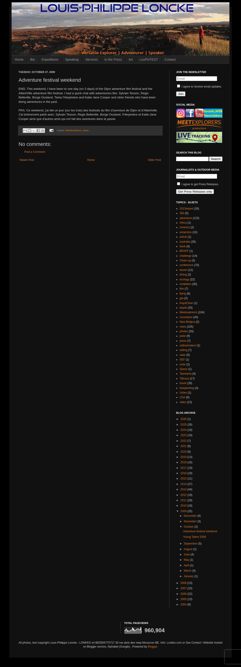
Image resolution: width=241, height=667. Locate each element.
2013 (184, 489)
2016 (184, 473)
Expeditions (50, 59)
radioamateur (188, 345)
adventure (186, 218)
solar (183, 364)
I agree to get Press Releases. (198, 184)
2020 (184, 451)
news (86, 130)
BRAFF (184, 251)
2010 (184, 505)
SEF (182, 359)
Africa (183, 222)
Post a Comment (34, 151)
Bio (32, 59)
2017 (184, 468)
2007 (184, 588)
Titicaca (184, 378)
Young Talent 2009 (194, 537)
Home (19, 59)
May (187, 559)
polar (183, 336)
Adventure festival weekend (200, 531)
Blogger (152, 646)
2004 (184, 604)
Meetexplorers (73, 130)
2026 (184, 419)
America (185, 227)
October (189, 526)
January (189, 576)
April (187, 565)
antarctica (186, 232)
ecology (184, 279)
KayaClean (186, 303)
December (190, 515)
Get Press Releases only (195, 191)
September (191, 543)
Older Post (154, 160)
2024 (184, 430)
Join (181, 94)
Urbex (183, 392)
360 (182, 213)
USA (182, 397)
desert (183, 270)
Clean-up (185, 260)
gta (182, 298)
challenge (185, 255)
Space (183, 369)
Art (131, 59)
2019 (184, 457)
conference (186, 265)
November (190, 521)
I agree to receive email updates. (199, 86)
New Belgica (187, 321)
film (182, 288)
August (188, 549)
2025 (184, 424)
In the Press (113, 59)
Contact (170, 59)
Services (91, 59)
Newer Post (27, 160)
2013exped (186, 208)
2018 (184, 462)
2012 (184, 495)
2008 (184, 583)
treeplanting (187, 388)
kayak (183, 307)
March (188, 570)
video (183, 402)
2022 (184, 440)
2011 (184, 500)
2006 (184, 593)
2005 (184, 599)
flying (183, 293)
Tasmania (185, 373)
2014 (184, 484)
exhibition (185, 284)
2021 (184, 446)
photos (184, 331)
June (187, 554)
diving (183, 274)
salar (183, 355)
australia (185, 241)
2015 (184, 478)
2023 (184, 435)
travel (183, 383)
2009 (184, 511)
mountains (186, 317)
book (183, 246)
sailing (183, 350)
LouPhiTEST (149, 59)
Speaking (72, 59)
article (183, 236)
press (183, 340)
